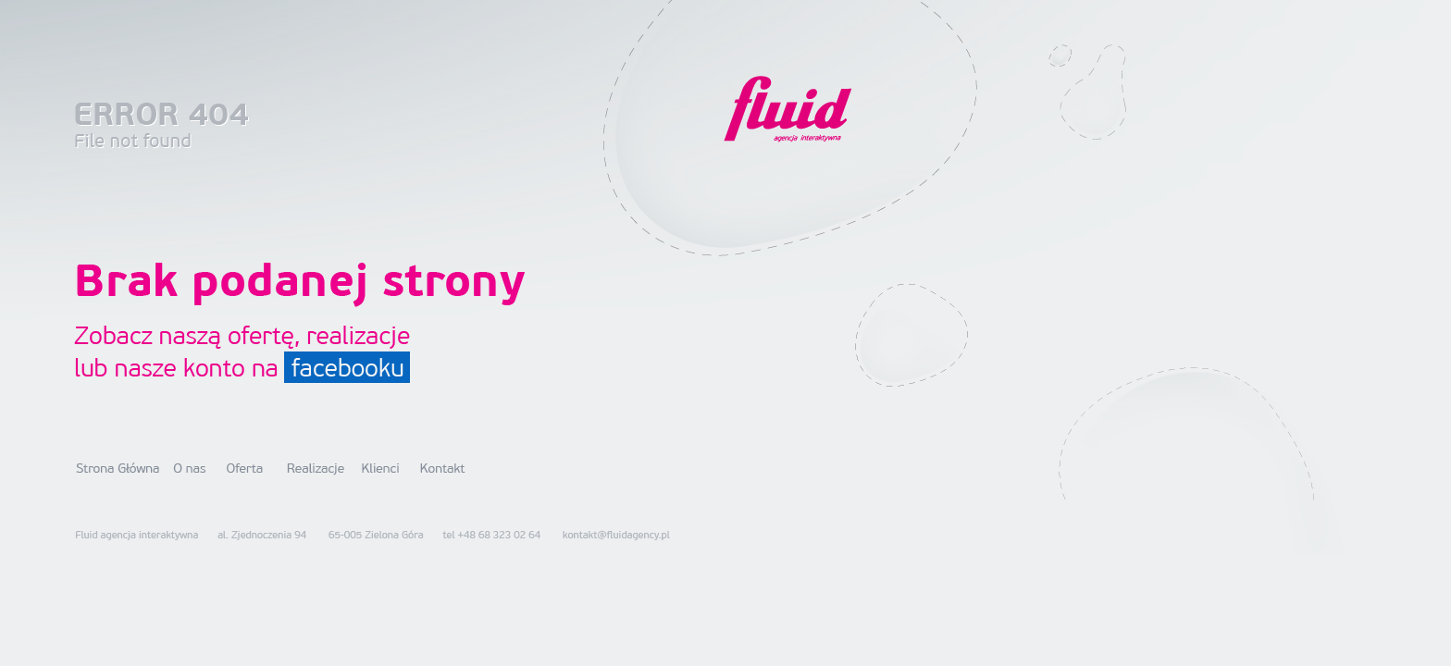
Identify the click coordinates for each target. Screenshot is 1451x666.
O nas (189, 468)
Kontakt (443, 468)
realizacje (359, 337)
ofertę (261, 337)
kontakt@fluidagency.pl (616, 535)
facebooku (347, 367)
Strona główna (118, 468)
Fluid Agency (787, 108)
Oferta (245, 468)
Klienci (380, 468)
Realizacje (316, 468)
